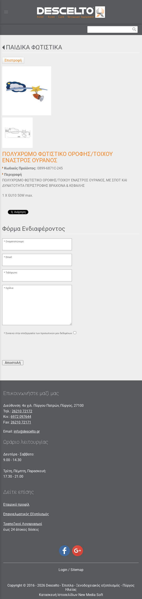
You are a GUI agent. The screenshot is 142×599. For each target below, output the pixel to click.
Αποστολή (13, 363)
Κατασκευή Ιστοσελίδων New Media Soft (71, 595)
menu (6, 12)
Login (63, 570)
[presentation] (35, 348)
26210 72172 (22, 411)
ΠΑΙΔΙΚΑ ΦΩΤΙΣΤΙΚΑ (34, 47)
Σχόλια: (10, 288)
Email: (9, 257)
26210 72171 (21, 422)
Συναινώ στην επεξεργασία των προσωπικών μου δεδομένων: (39, 333)
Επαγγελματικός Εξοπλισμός (26, 514)
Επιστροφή (13, 60)
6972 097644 (21, 417)
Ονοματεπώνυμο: (15, 241)
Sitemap (77, 570)
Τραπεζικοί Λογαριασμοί (22, 524)
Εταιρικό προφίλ (16, 504)
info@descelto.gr (27, 431)
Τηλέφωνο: (12, 272)
